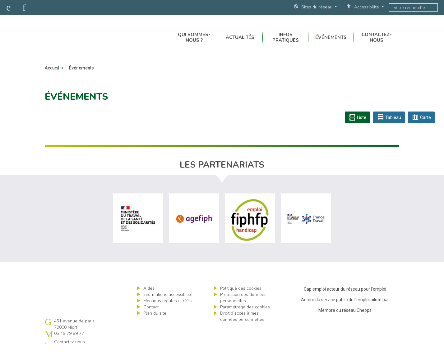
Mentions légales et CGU (167, 301)
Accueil (52, 67)
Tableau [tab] (389, 117)
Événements (331, 37)
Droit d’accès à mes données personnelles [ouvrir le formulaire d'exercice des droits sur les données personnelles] (242, 316)
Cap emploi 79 (92, 37)
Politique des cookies (240, 288)
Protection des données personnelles (243, 298)
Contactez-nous (377, 37)
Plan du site (154, 313)
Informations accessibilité (167, 294)
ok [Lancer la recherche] (431, 7)
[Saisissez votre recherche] (407, 7)
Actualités (240, 37)
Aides (149, 288)
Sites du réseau (314, 6)
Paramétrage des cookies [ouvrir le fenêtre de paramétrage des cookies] (245, 307)
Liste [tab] (357, 117)
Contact (151, 307)
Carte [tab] (421, 117)
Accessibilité (363, 6)
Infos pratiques (285, 37)
